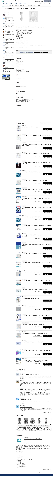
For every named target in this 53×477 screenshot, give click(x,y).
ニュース (20, 3)
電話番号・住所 (27, 443)
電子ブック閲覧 (37, 147)
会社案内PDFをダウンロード (39, 1)
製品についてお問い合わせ (26, 52)
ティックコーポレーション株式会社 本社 (33, 439)
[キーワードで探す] (50, 3)
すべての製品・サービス (5, 11)
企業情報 (15, 3)
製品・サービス (5, 3)
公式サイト (6, 1)
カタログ (11, 3)
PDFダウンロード (41, 52)
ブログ (25, 3)
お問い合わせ (47, 1)
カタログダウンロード (47, 129)
